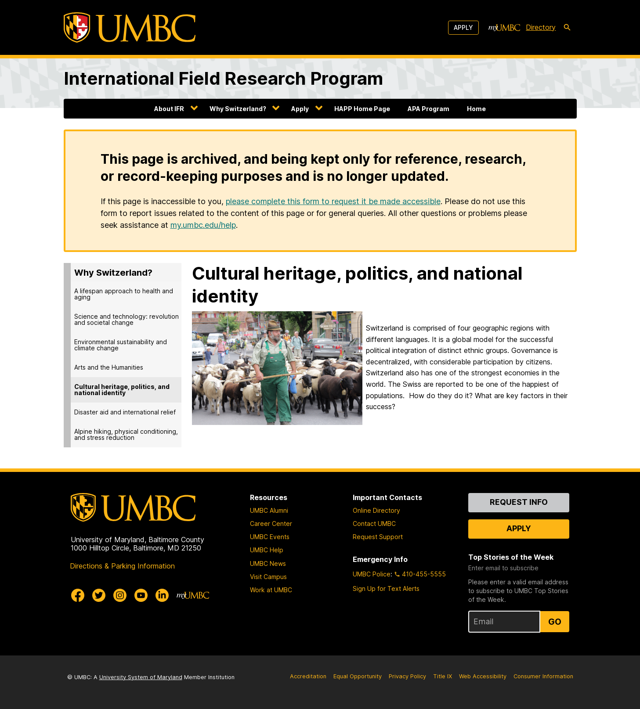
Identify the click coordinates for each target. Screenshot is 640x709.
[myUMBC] (504, 27)
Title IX (442, 676)
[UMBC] (129, 27)
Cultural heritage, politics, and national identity (122, 389)
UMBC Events (269, 536)
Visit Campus (268, 576)
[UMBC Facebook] (77, 595)
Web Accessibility (482, 676)
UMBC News (268, 563)
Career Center (271, 523)
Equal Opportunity (357, 676)
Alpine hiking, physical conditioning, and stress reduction (126, 434)
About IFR (169, 108)
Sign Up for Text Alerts (386, 588)
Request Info (519, 502)
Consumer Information (543, 676)
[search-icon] (567, 27)
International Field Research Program (223, 78)
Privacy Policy (407, 676)
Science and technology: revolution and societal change (126, 319)
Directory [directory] (541, 27)
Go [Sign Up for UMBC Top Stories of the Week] (554, 621)
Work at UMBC (271, 590)
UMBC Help (266, 550)
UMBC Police (372, 574)
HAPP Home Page (362, 108)
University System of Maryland (140, 677)
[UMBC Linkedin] (162, 595)
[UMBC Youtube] (141, 595)
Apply (463, 27)
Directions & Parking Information (122, 565)
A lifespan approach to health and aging (123, 294)
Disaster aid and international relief (125, 412)
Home (476, 108)
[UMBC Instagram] (120, 595)
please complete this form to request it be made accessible (333, 201)
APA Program (428, 108)
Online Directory (376, 510)
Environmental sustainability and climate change (120, 345)
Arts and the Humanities (108, 367)
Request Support (378, 536)
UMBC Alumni (269, 510)
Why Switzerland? (238, 108)
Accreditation (308, 676)
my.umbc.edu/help (203, 225)
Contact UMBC (374, 523)
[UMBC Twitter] (98, 595)
